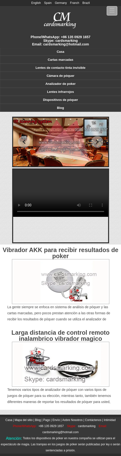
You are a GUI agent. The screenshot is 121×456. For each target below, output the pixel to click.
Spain (48, 3)
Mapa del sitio (24, 420)
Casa (60, 51)
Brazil (86, 3)
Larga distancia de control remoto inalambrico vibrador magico (60, 335)
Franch (74, 3)
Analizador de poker (60, 84)
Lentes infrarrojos (60, 92)
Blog (60, 108)
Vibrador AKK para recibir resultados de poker (60, 252)
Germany (61, 3)
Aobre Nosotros (72, 420)
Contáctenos (93, 420)
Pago (46, 420)
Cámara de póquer (60, 76)
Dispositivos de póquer (60, 100)
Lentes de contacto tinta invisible (60, 68)
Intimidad (110, 420)
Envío (56, 420)
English (36, 3)
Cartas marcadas (60, 59)
